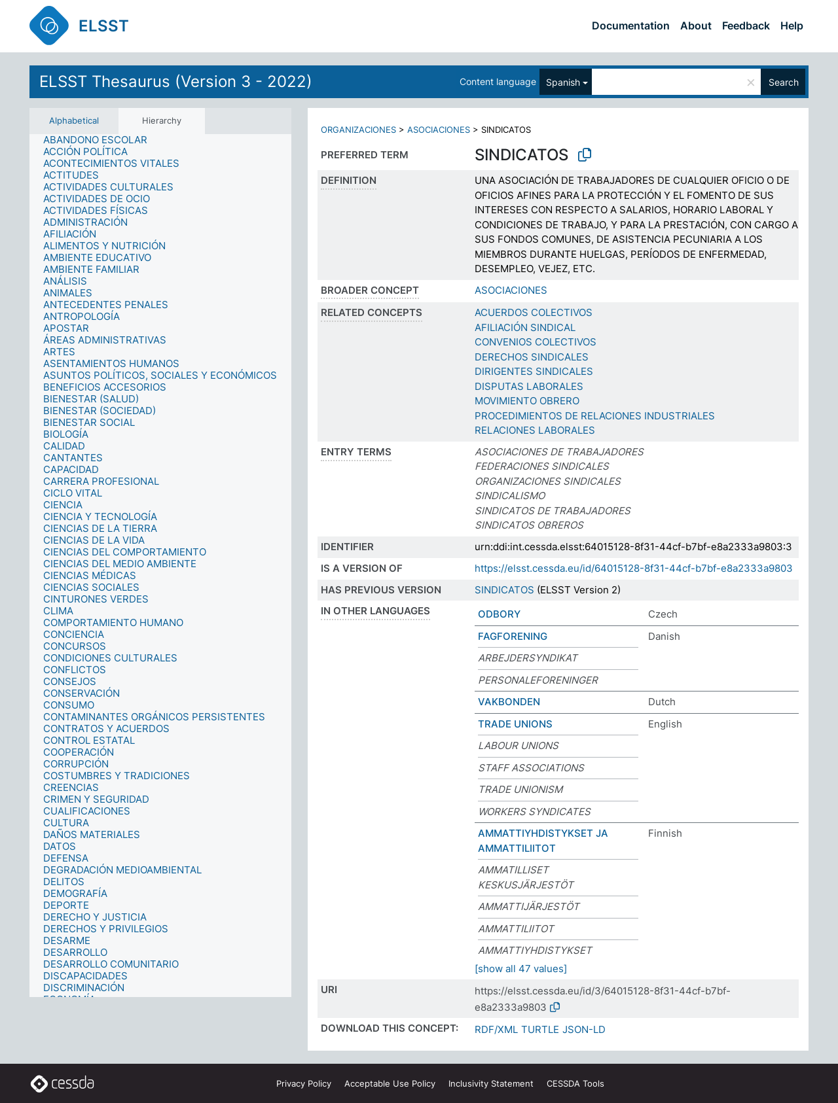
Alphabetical (74, 120)
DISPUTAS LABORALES (529, 386)
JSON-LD (584, 1029)
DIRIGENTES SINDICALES (534, 371)
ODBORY (499, 614)
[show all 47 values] (521, 968)
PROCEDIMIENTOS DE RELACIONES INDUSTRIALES (595, 416)
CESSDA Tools (575, 1083)
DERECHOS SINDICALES (532, 357)
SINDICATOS (504, 590)
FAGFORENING (512, 636)
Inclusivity (491, 1083)
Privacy (303, 1083)
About (696, 25)
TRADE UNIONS (515, 724)
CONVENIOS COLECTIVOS (535, 342)
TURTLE (540, 1029)
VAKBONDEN (509, 701)
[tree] (160, 565)
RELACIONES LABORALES (535, 430)
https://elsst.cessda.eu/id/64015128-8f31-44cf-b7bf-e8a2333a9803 (634, 568)
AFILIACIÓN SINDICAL (525, 327)
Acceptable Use (389, 1083)
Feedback (746, 25)
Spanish (563, 82)
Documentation (631, 25)
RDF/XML (496, 1029)
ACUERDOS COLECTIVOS (533, 312)
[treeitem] (101, 140)
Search (784, 82)
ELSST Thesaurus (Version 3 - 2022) (175, 81)
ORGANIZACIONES (358, 129)
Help (791, 25)
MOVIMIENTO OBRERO (527, 400)
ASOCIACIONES (438, 129)
